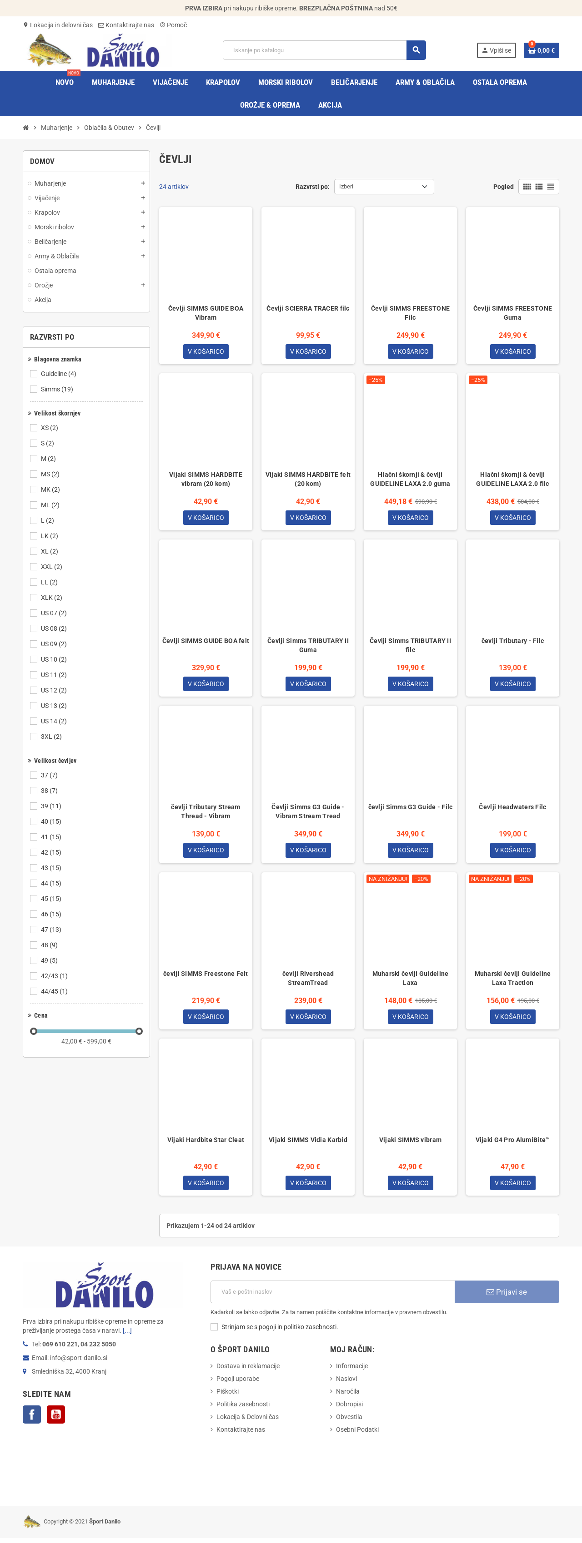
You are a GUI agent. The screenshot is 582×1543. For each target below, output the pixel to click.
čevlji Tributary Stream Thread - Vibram (205, 814)
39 (52, 806)
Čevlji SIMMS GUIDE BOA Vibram (205, 313)
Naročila (348, 1396)
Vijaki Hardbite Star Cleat (205, 1143)
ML (51, 504)
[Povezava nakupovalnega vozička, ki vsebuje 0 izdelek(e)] (541, 50)
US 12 (54, 690)
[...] (127, 1335)
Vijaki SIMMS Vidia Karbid (308, 1143)
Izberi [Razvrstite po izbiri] (346, 186)
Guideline (59, 373)
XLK (52, 597)
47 (52, 929)
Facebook (32, 1419)
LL (50, 582)
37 (50, 775)
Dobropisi (349, 1409)
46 (52, 914)
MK (51, 489)
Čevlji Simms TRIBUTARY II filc (410, 647)
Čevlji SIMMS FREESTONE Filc (410, 313)
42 (52, 852)
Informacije (352, 1371)
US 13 (54, 705)
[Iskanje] (324, 50)
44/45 (55, 991)
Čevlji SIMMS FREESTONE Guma (512, 313)
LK (50, 535)
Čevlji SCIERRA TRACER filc (307, 308)
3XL (52, 736)
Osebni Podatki (357, 1434)
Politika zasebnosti (243, 1409)
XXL (52, 566)
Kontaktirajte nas (126, 25)
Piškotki (227, 1396)
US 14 (54, 721)
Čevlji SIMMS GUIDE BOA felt (206, 642)
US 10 (54, 659)
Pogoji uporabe (237, 1383)
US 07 (54, 613)
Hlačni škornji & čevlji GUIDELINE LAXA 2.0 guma (410, 480)
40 (52, 821)
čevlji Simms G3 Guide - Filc (410, 809)
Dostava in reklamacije (248, 1371)
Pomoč (173, 25)
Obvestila (349, 1421)
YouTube (56, 1419)
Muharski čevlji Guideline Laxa (410, 981)
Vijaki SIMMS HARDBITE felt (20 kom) (308, 480)
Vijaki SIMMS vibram (410, 1143)
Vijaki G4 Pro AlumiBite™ (513, 1143)
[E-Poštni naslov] (333, 1297)
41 (52, 836)
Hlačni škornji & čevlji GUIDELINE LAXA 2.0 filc (512, 480)
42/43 (55, 975)
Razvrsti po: (313, 186)
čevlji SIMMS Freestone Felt (205, 976)
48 (50, 945)
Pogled (503, 186)
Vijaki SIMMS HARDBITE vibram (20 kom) (205, 480)
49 (50, 960)
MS (51, 474)
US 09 (54, 643)
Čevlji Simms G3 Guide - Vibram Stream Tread (307, 814)
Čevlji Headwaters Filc (512, 809)
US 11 (54, 674)
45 (52, 898)
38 (50, 790)
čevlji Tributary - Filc (513, 642)
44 (52, 883)
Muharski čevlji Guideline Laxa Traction (513, 981)
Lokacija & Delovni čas (247, 1421)
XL (50, 551)
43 (52, 867)
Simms (58, 389)
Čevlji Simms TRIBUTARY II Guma (308, 647)
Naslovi (346, 1383)
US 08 (54, 628)
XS (50, 427)
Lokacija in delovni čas (58, 25)
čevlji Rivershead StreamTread (308, 981)
